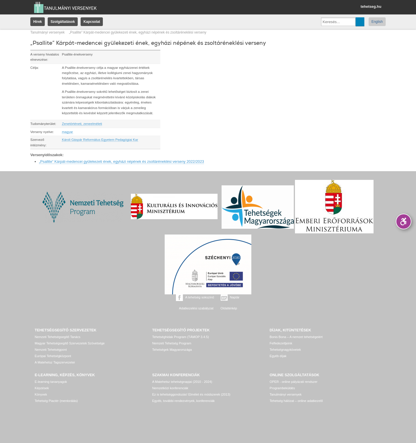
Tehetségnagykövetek (285, 349)
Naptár (235, 297)
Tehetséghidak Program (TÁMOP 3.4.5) (180, 337)
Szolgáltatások (63, 22)
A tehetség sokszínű (199, 297)
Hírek (37, 22)
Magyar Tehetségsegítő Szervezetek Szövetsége (70, 343)
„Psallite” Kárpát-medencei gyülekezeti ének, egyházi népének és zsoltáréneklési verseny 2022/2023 (121, 161)
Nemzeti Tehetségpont (51, 349)
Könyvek (41, 394)
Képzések (42, 388)
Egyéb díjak (278, 356)
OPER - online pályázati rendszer (293, 381)
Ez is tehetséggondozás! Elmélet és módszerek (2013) (191, 394)
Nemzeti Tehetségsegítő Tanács (57, 337)
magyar (67, 132)
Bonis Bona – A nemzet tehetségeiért (296, 337)
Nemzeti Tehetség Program (171, 343)
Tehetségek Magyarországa (172, 349)
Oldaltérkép (228, 308)
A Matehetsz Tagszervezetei (55, 362)
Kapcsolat (91, 22)
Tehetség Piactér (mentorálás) (56, 401)
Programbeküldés (282, 388)
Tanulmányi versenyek (47, 32)
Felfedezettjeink (281, 343)
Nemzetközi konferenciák (170, 388)
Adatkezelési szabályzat (196, 308)
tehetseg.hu (371, 6)
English (377, 22)
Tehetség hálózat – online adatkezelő (296, 401)
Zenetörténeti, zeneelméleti (82, 123)
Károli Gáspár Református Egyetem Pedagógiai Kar (100, 139)
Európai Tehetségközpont (53, 356)
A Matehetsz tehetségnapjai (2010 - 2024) (182, 381)
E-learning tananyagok (51, 381)
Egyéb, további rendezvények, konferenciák (183, 401)
